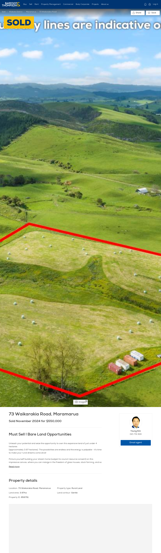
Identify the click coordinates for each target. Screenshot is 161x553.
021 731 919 (136, 434)
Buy (25, 4)
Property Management (51, 4)
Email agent (136, 443)
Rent (37, 4)
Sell (30, 4)
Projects (95, 4)
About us (105, 4)
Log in (155, 4)
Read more (14, 467)
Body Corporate (82, 4)
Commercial (68, 4)
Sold (4, 12)
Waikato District (15, 12)
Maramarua (31, 12)
